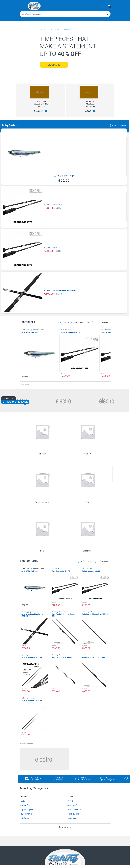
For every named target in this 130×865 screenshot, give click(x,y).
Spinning (55, 612)
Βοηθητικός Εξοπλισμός (84, 322)
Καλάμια (68, 330)
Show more (24, 385)
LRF (62, 330)
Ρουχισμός (104, 322)
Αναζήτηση (107, 14)
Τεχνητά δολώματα (37, 330)
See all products (26, 743)
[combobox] (61, 14)
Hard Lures (25, 330)
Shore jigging (26, 612)
